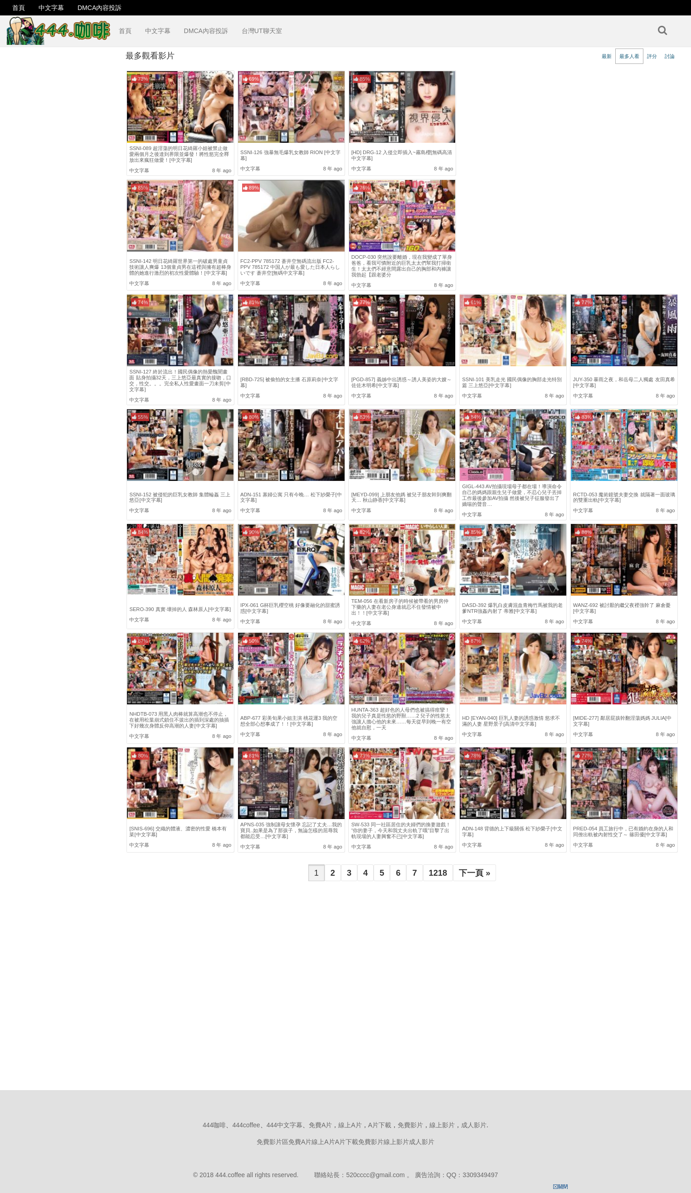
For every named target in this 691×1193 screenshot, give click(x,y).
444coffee (246, 1125)
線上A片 (349, 1125)
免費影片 (410, 1125)
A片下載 (379, 1125)
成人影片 (474, 1125)
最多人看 (629, 56)
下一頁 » (474, 873)
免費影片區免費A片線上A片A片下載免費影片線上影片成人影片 (345, 1141)
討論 (670, 56)
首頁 (18, 7)
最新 (607, 56)
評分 (652, 56)
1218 (438, 873)
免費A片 (320, 1125)
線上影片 (442, 1125)
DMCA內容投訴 (100, 7)
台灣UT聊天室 (262, 30)
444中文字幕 (284, 1125)
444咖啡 (214, 1125)
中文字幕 (51, 7)
